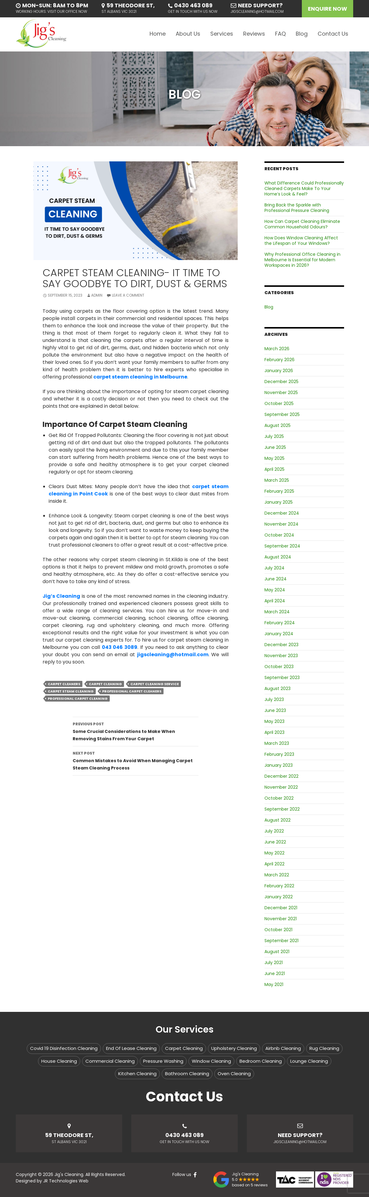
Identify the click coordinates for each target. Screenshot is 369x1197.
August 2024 (277, 557)
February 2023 (279, 754)
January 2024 (278, 634)
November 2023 (281, 656)
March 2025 (276, 480)
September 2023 (282, 677)
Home (158, 33)
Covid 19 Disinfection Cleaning (64, 1048)
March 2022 (276, 875)
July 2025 (274, 436)
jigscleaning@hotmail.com (257, 11)
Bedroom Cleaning (261, 1061)
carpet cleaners (64, 683)
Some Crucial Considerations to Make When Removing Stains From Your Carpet (135, 731)
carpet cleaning (105, 683)
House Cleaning (59, 1061)
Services (221, 33)
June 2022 (275, 842)
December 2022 (281, 776)
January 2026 (278, 371)
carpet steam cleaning (71, 691)
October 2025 (279, 403)
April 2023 (274, 732)
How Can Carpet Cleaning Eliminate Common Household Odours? (302, 224)
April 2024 (274, 601)
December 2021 (280, 908)
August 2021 (276, 952)
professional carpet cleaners (131, 691)
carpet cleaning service (154, 683)
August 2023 (277, 688)
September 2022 (282, 809)
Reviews (254, 33)
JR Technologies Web (65, 1181)
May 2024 (274, 590)
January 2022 (278, 897)
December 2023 (281, 645)
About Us (188, 33)
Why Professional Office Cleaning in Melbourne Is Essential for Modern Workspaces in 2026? (302, 259)
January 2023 (278, 765)
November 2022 (281, 787)
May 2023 (274, 721)
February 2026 (279, 360)
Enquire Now (327, 8)
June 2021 (274, 973)
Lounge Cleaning (309, 1061)
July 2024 (274, 568)
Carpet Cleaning (184, 1048)
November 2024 (281, 524)
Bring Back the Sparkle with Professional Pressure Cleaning (296, 207)
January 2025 (278, 502)
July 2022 (274, 831)
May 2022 (274, 853)
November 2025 (281, 392)
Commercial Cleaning (110, 1061)
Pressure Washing (163, 1061)
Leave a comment (128, 295)
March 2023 (276, 743)
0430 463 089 (193, 5)
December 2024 (281, 513)
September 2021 (281, 941)
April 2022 (274, 864)
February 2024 (279, 623)
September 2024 (282, 546)
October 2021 (278, 930)
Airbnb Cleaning (283, 1048)
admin (96, 295)
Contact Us (333, 33)
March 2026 (276, 349)
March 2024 (277, 612)
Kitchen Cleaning (137, 1073)
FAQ (280, 33)
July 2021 (273, 962)
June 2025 (275, 447)
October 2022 (279, 798)
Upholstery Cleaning (234, 1048)
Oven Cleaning (234, 1073)
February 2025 (279, 491)
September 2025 (282, 414)
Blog (302, 33)
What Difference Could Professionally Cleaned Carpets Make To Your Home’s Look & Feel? (304, 188)
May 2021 (273, 984)
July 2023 (274, 699)
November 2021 (280, 919)
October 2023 (279, 667)
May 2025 (274, 458)
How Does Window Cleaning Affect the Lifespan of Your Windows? (301, 240)
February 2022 (279, 886)
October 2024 (279, 535)
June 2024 (275, 579)
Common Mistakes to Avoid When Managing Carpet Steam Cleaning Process (135, 760)
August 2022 (277, 820)
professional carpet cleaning (78, 698)
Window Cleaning (211, 1061)
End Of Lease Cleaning (131, 1048)
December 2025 (281, 381)
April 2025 (274, 469)
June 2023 (275, 710)
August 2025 (277, 425)
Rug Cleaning (324, 1048)
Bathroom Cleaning (187, 1073)
